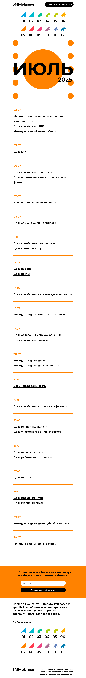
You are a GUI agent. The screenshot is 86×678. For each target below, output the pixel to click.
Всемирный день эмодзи (30, 340)
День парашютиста (26, 452)
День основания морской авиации (37, 335)
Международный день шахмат (34, 365)
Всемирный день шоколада (32, 243)
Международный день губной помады (40, 523)
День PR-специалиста (28, 503)
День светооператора (28, 248)
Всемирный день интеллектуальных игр (41, 294)
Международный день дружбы (34, 543)
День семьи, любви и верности (34, 223)
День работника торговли (31, 457)
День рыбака (22, 268)
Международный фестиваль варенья (39, 314)
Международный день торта (33, 360)
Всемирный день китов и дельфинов (38, 406)
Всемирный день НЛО (28, 126)
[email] (43, 583)
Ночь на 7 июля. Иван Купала (33, 202)
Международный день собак (33, 131)
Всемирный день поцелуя (31, 172)
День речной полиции (28, 426)
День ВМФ (20, 477)
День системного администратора (37, 431)
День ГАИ (19, 151)
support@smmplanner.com (62, 674)
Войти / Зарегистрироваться (59, 4)
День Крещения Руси (28, 497)
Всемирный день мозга (29, 385)
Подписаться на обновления (43, 590)
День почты (21, 273)
